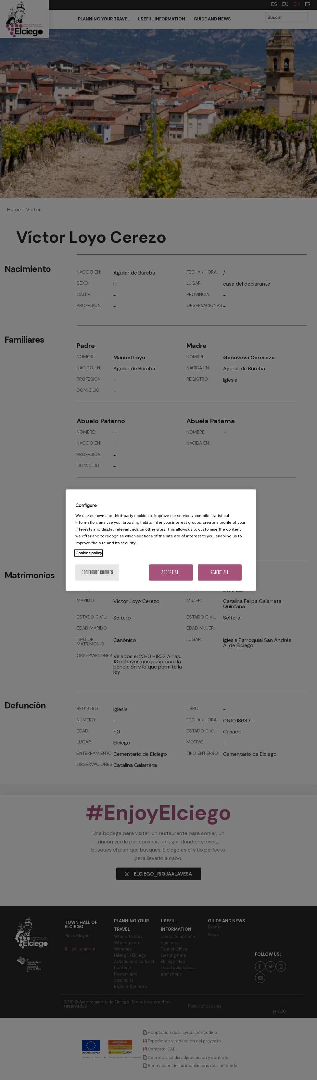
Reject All (219, 572)
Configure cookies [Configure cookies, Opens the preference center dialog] (97, 572)
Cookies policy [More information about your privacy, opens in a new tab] (88, 553)
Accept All (170, 572)
